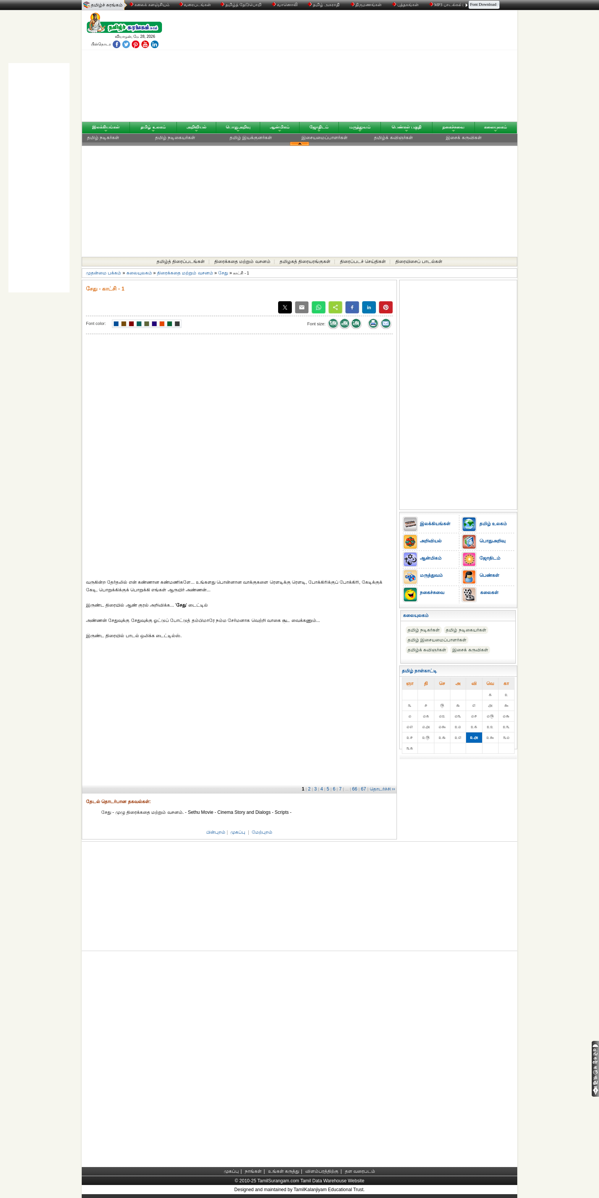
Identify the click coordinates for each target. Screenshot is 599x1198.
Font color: (96, 323)
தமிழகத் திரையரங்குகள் (305, 261)
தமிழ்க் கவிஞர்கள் (393, 137)
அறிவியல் (196, 127)
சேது (223, 273)
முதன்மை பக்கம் (103, 273)
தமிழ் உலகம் (153, 127)
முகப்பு (237, 832)
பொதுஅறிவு (238, 127)
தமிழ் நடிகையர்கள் (175, 137)
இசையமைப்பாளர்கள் (324, 137)
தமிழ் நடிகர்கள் (103, 137)
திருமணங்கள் (367, 4)
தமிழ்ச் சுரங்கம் (107, 5)
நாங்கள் (253, 1171)
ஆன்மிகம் (280, 127)
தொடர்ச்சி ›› (382, 789)
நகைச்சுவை (453, 127)
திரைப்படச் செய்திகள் (363, 261)
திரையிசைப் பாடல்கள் (418, 261)
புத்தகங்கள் (406, 4)
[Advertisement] (372, 67)
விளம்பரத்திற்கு (321, 1171)
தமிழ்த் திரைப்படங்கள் (181, 261)
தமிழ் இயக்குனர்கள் (251, 137)
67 (363, 789)
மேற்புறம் (262, 832)
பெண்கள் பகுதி (406, 127)
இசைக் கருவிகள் (463, 137)
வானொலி (285, 4)
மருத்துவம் (360, 127)
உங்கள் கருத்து (283, 1171)
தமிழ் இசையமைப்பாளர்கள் (437, 640)
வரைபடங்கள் (194, 4)
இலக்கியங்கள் (106, 127)
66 (354, 789)
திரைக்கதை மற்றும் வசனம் (242, 261)
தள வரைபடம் (360, 1171)
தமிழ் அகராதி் (324, 4)
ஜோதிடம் (319, 127)
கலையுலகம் (495, 127)
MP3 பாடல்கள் (446, 4)
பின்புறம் (215, 832)
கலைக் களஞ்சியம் (150, 4)
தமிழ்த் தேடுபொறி (241, 4)
